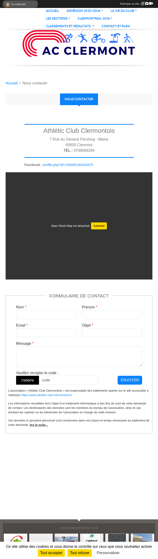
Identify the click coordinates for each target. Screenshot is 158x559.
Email (22, 325)
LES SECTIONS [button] (56, 19)
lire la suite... (39, 425)
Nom (21, 307)
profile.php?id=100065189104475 (68, 165)
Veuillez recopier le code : (37, 373)
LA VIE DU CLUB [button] (122, 11)
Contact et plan (116, 26)
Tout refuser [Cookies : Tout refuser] (79, 553)
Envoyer (130, 380)
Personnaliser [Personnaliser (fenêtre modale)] (108, 553)
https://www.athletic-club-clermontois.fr (46, 395)
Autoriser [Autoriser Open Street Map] (99, 226)
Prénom (90, 307)
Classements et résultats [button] (68, 26)
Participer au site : (136, 3)
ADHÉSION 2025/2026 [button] (83, 11)
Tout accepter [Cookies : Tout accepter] (51, 553)
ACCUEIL (52, 11)
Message (25, 343)
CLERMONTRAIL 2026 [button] (94, 19)
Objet (87, 325)
